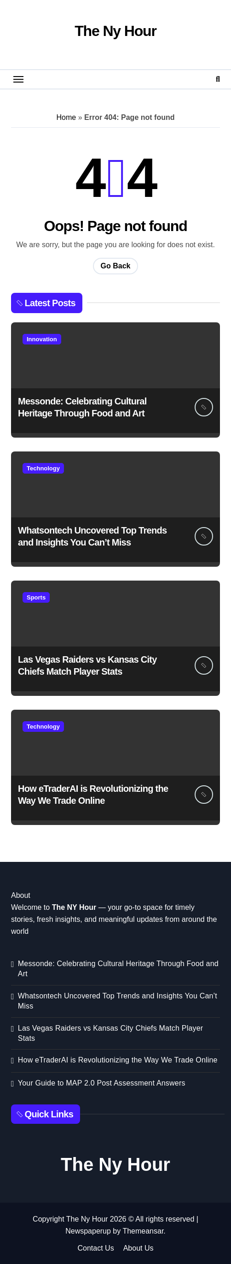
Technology (43, 468)
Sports (36, 597)
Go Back (116, 266)
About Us (138, 1248)
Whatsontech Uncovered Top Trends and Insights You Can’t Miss (117, 1001)
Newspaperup (88, 1231)
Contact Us (96, 1248)
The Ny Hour (115, 31)
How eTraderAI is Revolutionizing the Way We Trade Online (118, 1060)
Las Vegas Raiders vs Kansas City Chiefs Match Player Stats (110, 1033)
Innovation (42, 339)
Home (66, 117)
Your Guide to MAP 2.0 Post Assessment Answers (101, 1083)
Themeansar (142, 1231)
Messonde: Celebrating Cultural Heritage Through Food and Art (118, 969)
